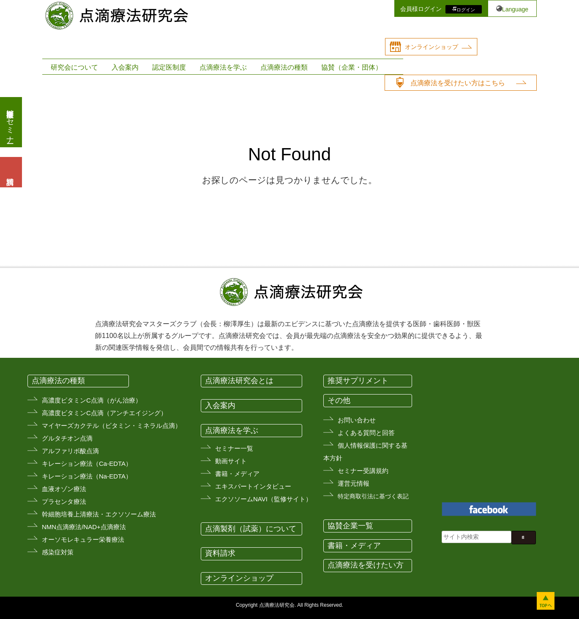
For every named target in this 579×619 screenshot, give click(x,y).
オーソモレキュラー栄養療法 (83, 539)
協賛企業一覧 (350, 526)
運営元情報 (353, 483)
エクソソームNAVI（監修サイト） (263, 499)
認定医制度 (169, 67)
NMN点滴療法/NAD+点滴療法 (84, 526)
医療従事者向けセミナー (10, 122)
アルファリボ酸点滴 (70, 450)
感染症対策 (58, 552)
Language (515, 9)
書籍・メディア (237, 473)
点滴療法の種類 (284, 67)
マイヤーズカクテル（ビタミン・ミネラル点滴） (111, 425)
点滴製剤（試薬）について (250, 528)
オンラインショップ (431, 46)
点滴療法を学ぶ (223, 67)
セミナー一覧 (234, 448)
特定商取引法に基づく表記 (373, 496)
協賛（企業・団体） (351, 67)
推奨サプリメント (358, 380)
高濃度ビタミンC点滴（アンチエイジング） (104, 412)
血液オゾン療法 (64, 488)
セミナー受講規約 (363, 470)
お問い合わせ (357, 420)
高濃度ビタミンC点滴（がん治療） (92, 400)
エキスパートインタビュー (253, 486)
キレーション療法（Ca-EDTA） (87, 463)
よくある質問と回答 (366, 432)
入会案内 (125, 67)
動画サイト (231, 461)
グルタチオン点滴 (67, 438)
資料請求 (220, 553)
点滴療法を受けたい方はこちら (457, 82)
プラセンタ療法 (64, 501)
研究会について (74, 67)
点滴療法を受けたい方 (366, 565)
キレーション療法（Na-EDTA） (87, 476)
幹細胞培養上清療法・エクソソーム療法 (99, 514)
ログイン (465, 9)
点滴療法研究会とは (239, 380)
